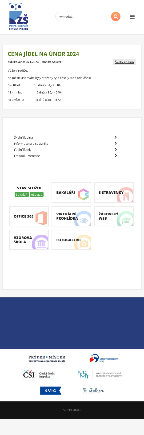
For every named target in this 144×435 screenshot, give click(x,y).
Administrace (72, 410)
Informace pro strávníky (65, 143)
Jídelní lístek (65, 150)
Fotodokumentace (65, 156)
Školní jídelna (124, 62)
